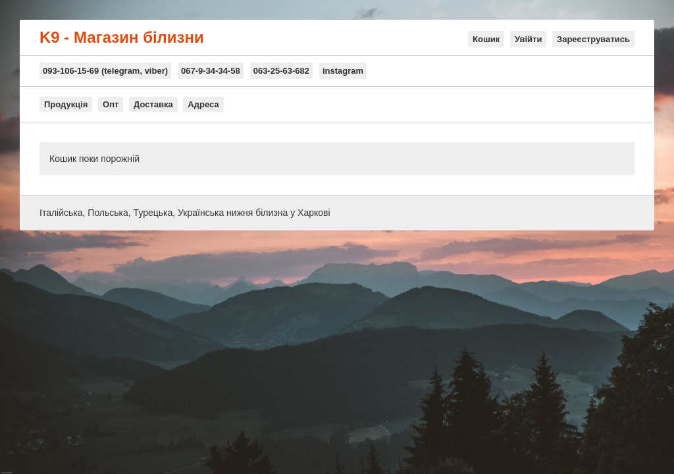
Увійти (528, 39)
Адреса (203, 104)
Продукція (66, 104)
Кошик (486, 39)
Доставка (153, 104)
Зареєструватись (593, 39)
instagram (343, 71)
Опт (110, 104)
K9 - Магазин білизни (121, 37)
